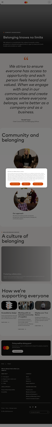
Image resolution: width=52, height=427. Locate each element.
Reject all (26, 183)
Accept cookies (15, 183)
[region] (26, 178)
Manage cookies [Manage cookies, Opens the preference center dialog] (38, 183)
